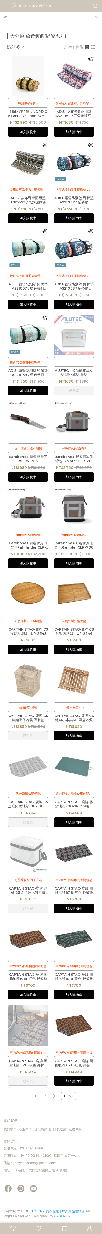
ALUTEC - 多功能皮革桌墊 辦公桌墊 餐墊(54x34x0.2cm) (74, 372)
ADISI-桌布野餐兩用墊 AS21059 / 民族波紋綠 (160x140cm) (28, 200)
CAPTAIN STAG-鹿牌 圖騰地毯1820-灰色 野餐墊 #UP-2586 (28, 1063)
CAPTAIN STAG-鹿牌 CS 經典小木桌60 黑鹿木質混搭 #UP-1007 (74, 718)
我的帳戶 (10, 1129)
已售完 (74, 390)
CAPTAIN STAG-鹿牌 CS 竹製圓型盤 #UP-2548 (28, 631)
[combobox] (15, 47)
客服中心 (25, 1129)
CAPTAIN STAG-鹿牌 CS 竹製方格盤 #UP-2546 (74, 631)
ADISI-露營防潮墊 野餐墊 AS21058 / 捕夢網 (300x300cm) (74, 286)
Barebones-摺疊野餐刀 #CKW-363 (28, 459)
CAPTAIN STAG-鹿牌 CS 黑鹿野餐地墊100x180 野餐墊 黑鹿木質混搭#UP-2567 (28, 804)
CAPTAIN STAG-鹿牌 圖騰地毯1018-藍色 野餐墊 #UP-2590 (74, 976)
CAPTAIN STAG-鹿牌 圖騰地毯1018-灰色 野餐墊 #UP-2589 (74, 890)
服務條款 (75, 1129)
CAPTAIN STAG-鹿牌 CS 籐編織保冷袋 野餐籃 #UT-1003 (28, 718)
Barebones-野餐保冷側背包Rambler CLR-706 (74, 545)
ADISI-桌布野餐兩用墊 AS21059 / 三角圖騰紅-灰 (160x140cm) (74, 113)
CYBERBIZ (62, 1216)
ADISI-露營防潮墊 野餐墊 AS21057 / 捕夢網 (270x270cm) (74, 200)
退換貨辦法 (42, 1129)
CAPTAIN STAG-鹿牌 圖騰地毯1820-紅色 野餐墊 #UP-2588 (74, 1063)
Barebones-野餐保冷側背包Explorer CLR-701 (74, 459)
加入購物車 (28, 132)
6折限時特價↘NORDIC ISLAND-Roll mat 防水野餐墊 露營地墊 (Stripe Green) (28, 113)
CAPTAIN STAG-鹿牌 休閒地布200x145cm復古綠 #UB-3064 (74, 804)
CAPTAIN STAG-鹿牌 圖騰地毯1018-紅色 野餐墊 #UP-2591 (28, 976)
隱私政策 (59, 1129)
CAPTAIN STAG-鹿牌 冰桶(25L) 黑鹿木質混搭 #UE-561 (28, 890)
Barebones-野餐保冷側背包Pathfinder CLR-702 (28, 545)
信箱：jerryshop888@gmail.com (30, 1163)
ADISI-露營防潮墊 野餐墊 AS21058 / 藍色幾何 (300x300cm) (28, 372)
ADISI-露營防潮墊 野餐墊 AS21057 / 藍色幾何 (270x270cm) (28, 286)
